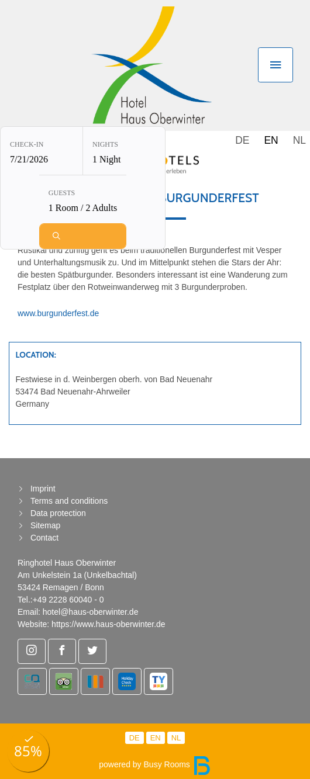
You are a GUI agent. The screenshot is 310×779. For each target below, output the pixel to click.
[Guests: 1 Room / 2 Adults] (82, 197)
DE (242, 140)
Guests (62, 191)
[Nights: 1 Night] (124, 149)
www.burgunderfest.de (58, 313)
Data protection (58, 513)
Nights (105, 143)
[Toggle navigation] (275, 64)
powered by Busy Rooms (155, 764)
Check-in (26, 143)
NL (299, 140)
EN (271, 140)
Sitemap (45, 525)
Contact (44, 537)
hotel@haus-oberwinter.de (91, 612)
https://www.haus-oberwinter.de (108, 624)
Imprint (43, 488)
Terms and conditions (69, 501)
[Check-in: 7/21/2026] (41, 149)
